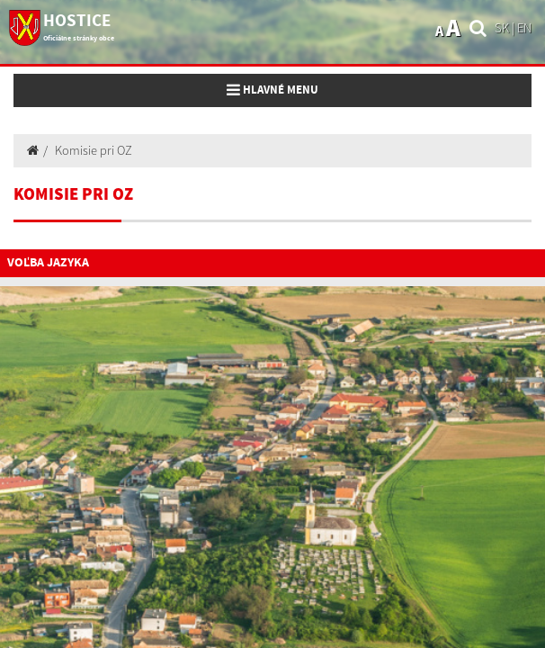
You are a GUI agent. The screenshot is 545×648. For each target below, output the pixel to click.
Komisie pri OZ (93, 150)
